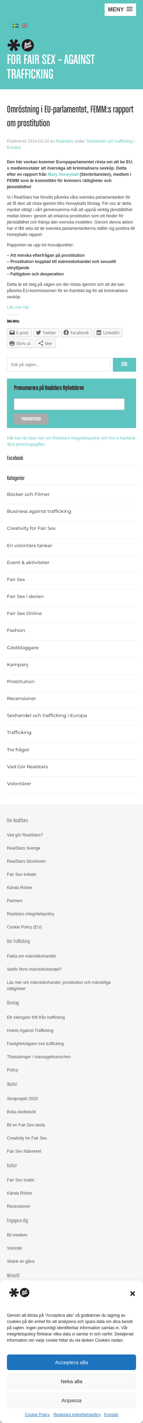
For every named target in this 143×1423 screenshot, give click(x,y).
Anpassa (71, 1400)
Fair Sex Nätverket (24, 1151)
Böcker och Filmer (28, 494)
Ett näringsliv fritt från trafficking (36, 1017)
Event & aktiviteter (28, 562)
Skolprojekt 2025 (22, 1098)
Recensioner (21, 698)
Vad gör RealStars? (25, 835)
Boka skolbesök (21, 1111)
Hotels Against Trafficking (30, 1030)
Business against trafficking (39, 511)
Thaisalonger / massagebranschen (39, 1056)
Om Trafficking (18, 941)
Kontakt (111, 1414)
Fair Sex (16, 579)
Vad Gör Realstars (27, 766)
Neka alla (71, 1381)
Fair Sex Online (24, 613)
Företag (13, 1003)
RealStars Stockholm (26, 861)
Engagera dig (17, 1220)
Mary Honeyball (63, 174)
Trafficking (19, 732)
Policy (12, 1070)
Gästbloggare (23, 647)
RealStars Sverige (24, 848)
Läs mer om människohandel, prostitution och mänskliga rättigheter (58, 985)
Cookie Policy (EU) (24, 927)
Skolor (12, 1084)
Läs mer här (18, 307)
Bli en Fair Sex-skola (26, 1125)
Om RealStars (17, 820)
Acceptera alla (71, 1362)
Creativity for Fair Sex (31, 528)
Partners (15, 900)
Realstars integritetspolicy (77, 1414)
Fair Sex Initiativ (21, 874)
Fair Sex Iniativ (20, 1180)
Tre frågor (18, 749)
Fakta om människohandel (31, 956)
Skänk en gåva (20, 1261)
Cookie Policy (37, 1414)
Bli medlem (17, 1235)
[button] (132, 1293)
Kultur (12, 1165)
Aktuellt (13, 1275)
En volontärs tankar (29, 545)
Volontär (14, 1248)
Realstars (64, 141)
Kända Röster (19, 887)
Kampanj (17, 664)
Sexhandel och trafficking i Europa (47, 715)
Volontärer (19, 783)
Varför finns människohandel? (34, 969)
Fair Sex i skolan (25, 596)
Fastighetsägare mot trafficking (35, 1043)
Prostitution (21, 681)
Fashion (16, 630)
